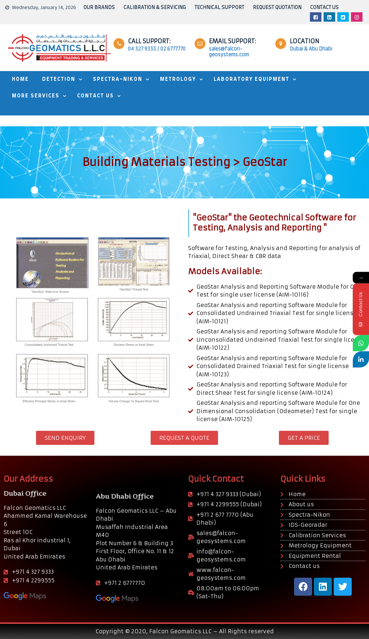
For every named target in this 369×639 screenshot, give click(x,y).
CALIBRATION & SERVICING (155, 7)
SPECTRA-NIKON (117, 79)
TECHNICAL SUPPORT (219, 7)
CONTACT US (324, 7)
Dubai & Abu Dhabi (311, 49)
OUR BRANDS (99, 7)
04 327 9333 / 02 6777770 (157, 49)
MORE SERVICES (35, 96)
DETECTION (58, 79)
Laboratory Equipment (251, 79)
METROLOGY (178, 79)
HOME (20, 79)
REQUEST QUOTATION (277, 7)
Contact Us (95, 96)
